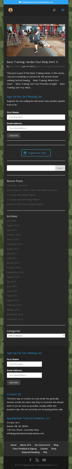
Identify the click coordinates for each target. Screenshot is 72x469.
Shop (53, 448)
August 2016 (13, 276)
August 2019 (13, 225)
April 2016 (12, 295)
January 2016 (13, 309)
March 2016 (13, 300)
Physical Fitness (58, 66)
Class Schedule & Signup (25, 448)
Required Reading (31, 452)
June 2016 (12, 286)
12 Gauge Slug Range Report (21, 194)
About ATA (25, 445)
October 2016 (14, 267)
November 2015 (15, 319)
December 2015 (15, 314)
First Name (13, 112)
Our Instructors (42, 445)
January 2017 (13, 262)
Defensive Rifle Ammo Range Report (25, 204)
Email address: (14, 123)
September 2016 (15, 272)
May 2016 (12, 290)
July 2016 (11, 281)
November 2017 (15, 244)
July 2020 (11, 220)
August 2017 (13, 248)
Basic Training (42, 66)
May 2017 (12, 253)
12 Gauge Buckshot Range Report (24, 199)
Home (13, 445)
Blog (56, 445)
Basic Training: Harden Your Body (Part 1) (32, 62)
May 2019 (12, 230)
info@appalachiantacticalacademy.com (25, 433)
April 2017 (12, 258)
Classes (44, 448)
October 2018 (14, 234)
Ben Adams (15, 66)
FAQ (45, 452)
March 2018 (13, 239)
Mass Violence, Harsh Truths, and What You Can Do (32, 190)
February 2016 (14, 305)
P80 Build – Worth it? (17, 185)
